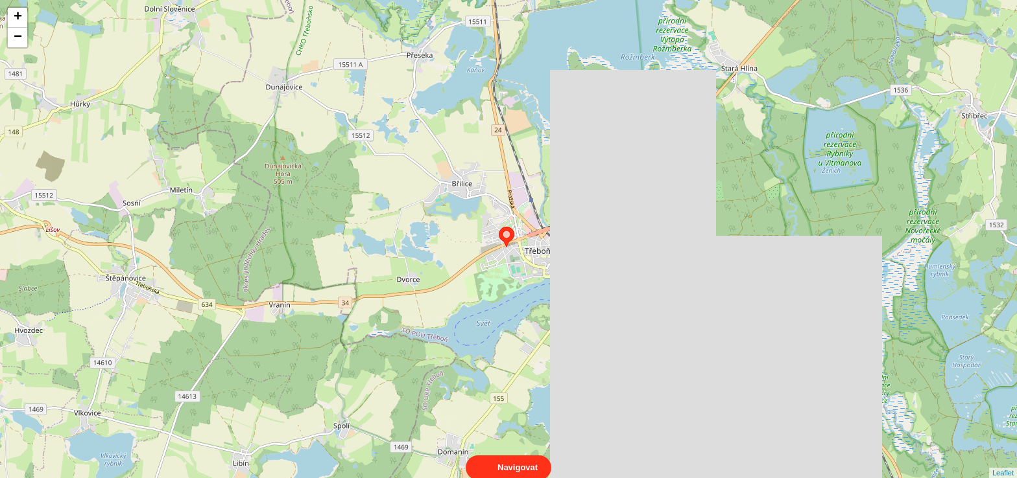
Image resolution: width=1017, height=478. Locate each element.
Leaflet (1003, 461)
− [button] (18, 37)
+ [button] (18, 17)
